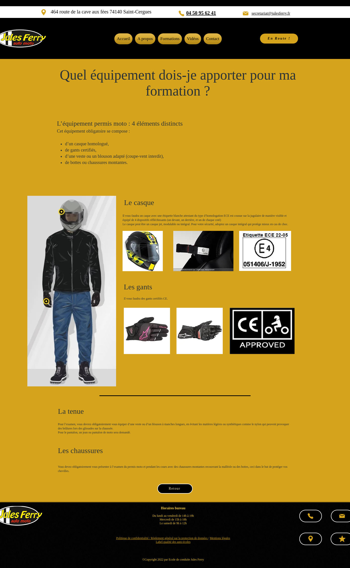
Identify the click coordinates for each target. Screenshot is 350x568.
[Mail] (245, 13)
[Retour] (175, 489)
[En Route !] (279, 39)
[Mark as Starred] (342, 539)
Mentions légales (220, 538)
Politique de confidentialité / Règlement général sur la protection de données (162, 538)
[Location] (43, 12)
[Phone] (181, 13)
